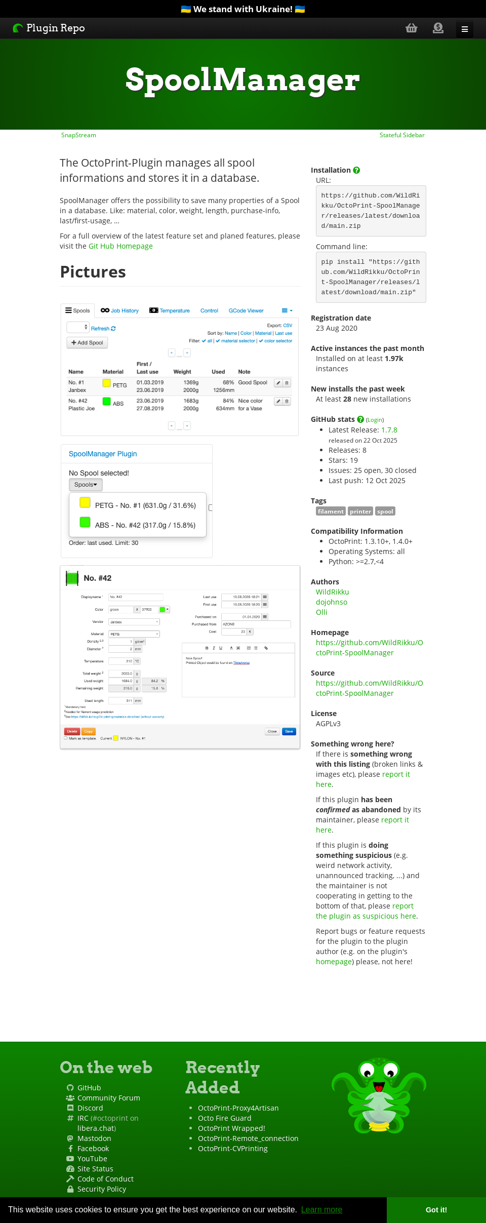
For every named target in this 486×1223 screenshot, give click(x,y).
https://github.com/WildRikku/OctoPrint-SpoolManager (369, 647)
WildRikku (332, 592)
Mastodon (94, 1138)
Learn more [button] (322, 1209)
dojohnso (331, 602)
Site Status (95, 1168)
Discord (90, 1108)
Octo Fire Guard (225, 1118)
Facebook (93, 1148)
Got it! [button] (436, 1210)
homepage (334, 961)
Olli (322, 612)
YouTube (92, 1158)
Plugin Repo (49, 28)
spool (385, 511)
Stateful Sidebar (403, 135)
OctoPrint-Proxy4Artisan (238, 1108)
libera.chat (95, 1128)
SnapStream (78, 135)
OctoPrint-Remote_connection (248, 1138)
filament (331, 511)
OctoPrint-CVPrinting (233, 1148)
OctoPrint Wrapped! (231, 1128)
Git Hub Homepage (121, 246)
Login (375, 419)
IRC (83, 1118)
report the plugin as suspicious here (366, 911)
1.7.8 (389, 430)
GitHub (89, 1087)
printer (360, 511)
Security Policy (101, 1189)
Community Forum (108, 1097)
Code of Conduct (105, 1178)
